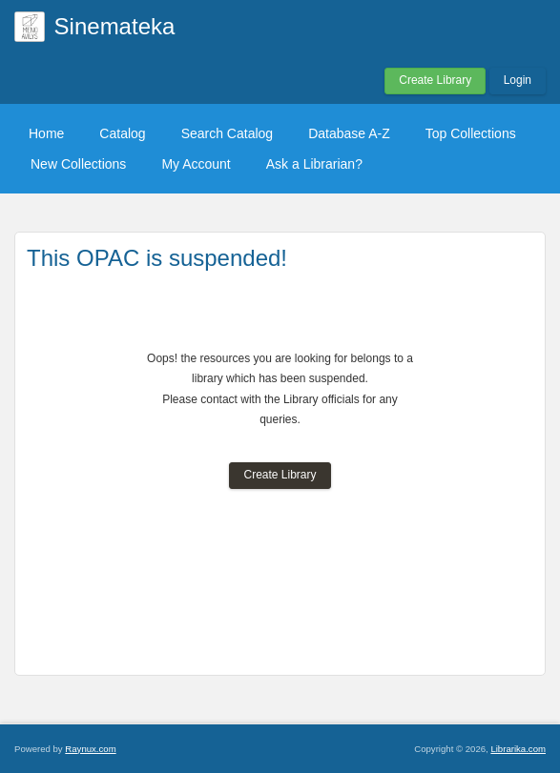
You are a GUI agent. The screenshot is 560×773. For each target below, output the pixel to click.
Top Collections (470, 133)
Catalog (122, 133)
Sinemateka (115, 26)
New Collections (78, 164)
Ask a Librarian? (314, 164)
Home (46, 133)
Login (517, 80)
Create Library (435, 80)
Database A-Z (349, 133)
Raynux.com (90, 748)
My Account (195, 164)
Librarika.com (518, 748)
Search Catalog (227, 133)
